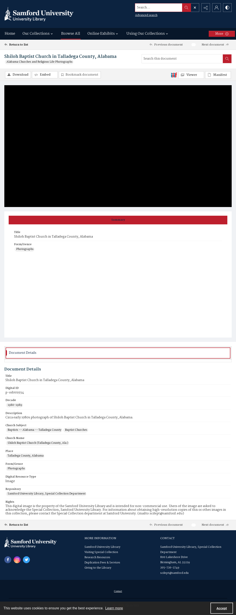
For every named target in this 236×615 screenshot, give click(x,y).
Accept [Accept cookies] (222, 608)
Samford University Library (102, 547)
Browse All (70, 34)
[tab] (118, 220)
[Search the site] (158, 7)
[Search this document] (182, 58)
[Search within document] (227, 58)
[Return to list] (35, 45)
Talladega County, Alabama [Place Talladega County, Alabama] (26, 456)
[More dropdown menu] (222, 34)
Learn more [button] (114, 608)
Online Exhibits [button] (103, 34)
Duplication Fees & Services (102, 562)
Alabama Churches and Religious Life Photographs (39, 62)
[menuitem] (118, 591)
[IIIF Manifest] (218, 75)
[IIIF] (173, 74)
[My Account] (216, 7)
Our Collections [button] (38, 34)
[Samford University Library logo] (39, 14)
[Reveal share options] (206, 7)
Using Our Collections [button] (147, 34)
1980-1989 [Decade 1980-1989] (15, 405)
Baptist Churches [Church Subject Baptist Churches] (76, 430)
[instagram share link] (17, 559)
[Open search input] (195, 7)
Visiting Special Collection (101, 552)
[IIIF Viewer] (191, 75)
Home (10, 34)
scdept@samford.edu (174, 573)
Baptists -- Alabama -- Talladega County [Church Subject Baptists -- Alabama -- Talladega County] (34, 430)
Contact (118, 591)
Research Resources (97, 557)
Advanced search (146, 15)
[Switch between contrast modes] (227, 7)
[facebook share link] (7, 559)
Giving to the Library (97, 568)
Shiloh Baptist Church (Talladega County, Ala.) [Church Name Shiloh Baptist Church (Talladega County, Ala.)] (38, 443)
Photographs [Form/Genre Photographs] (25, 249)
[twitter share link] (26, 559)
